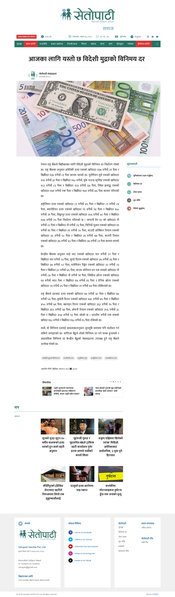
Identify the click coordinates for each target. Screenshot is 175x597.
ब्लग (110, 44)
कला (102, 44)
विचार (84, 44)
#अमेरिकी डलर (68, 358)
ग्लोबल (131, 44)
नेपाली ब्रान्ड (72, 44)
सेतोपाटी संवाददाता (48, 74)
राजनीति (43, 44)
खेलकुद (120, 44)
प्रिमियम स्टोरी (143, 44)
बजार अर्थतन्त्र (57, 44)
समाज (93, 44)
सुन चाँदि (121, 541)
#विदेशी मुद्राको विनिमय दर (51, 358)
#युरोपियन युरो (82, 358)
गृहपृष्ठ (120, 527)
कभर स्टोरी (30, 44)
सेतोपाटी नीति (123, 551)
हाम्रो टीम (144, 542)
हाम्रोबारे (121, 546)
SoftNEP (155, 594)
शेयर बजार (122, 537)
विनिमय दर (122, 532)
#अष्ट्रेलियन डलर (96, 358)
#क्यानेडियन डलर (111, 358)
